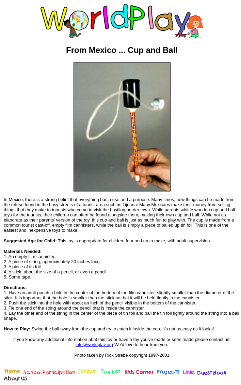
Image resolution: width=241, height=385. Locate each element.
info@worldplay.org (94, 344)
